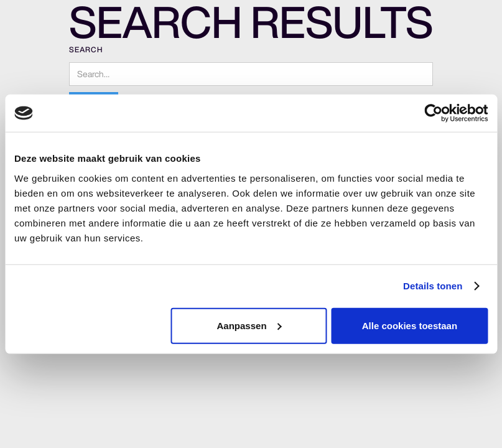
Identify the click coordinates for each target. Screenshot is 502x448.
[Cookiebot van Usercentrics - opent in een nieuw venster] (433, 113)
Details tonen (432, 286)
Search (86, 49)
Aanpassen (249, 325)
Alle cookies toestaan (409, 325)
